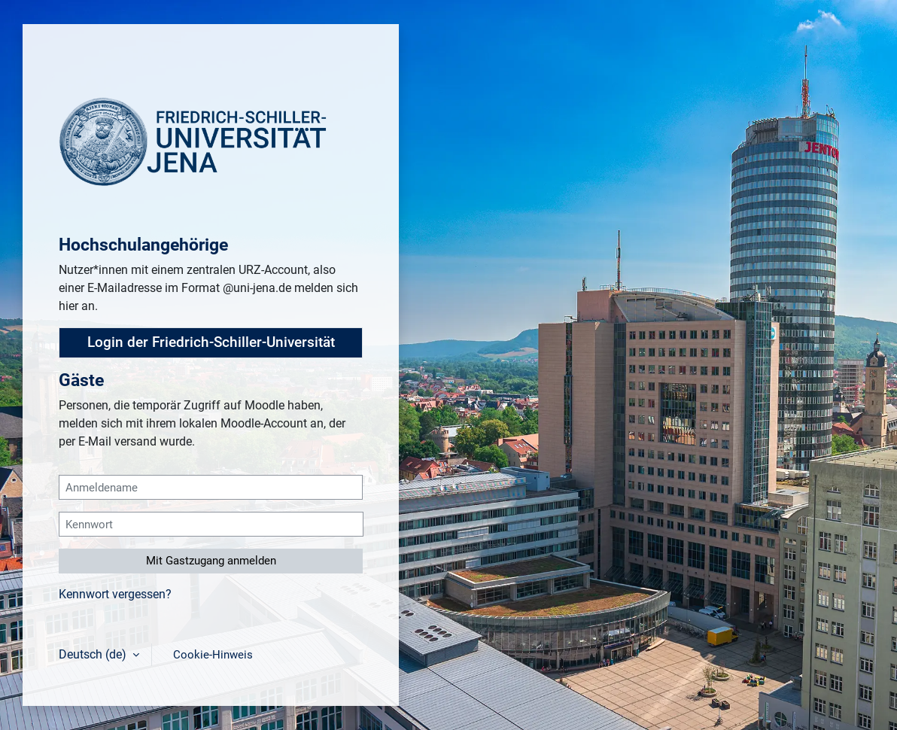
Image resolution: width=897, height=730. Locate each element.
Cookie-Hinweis (213, 655)
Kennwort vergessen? (115, 594)
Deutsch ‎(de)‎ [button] (94, 654)
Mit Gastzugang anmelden (211, 560)
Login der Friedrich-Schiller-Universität (211, 342)
